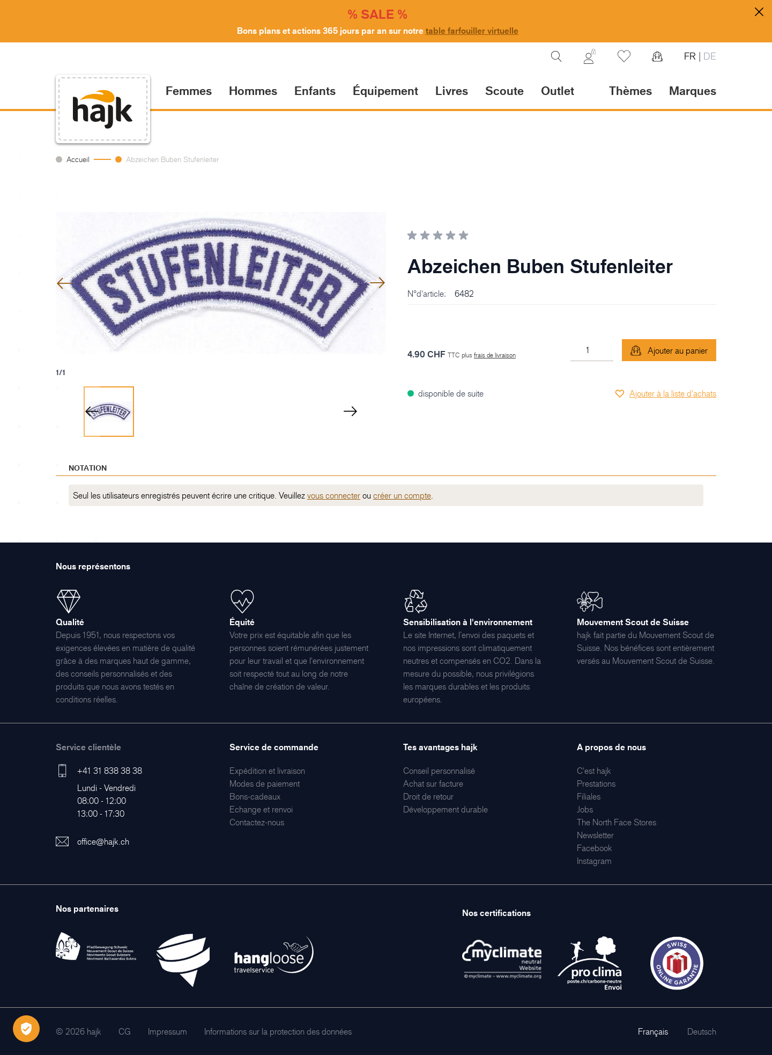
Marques (692, 90)
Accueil (78, 159)
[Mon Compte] (590, 56)
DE (708, 56)
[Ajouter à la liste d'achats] (665, 393)
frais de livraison (495, 355)
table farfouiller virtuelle (472, 30)
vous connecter (333, 495)
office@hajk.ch (103, 841)
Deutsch (701, 1031)
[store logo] (103, 109)
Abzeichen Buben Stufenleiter (172, 159)
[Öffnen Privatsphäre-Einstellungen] (26, 1028)
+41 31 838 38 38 (109, 770)
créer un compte (402, 495)
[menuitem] (267, 770)
